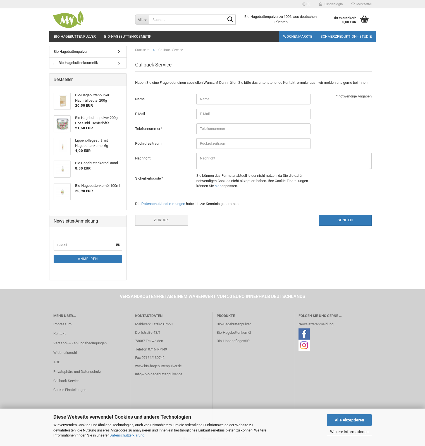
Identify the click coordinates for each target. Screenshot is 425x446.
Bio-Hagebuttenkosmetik (127, 36)
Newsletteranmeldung (316, 324)
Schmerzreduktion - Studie (346, 36)
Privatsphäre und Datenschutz (77, 371)
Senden (345, 220)
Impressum (62, 324)
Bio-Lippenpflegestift (233, 341)
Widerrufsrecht (65, 352)
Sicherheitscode (148, 178)
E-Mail (140, 114)
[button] (306, 4)
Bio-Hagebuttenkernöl (234, 332)
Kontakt (59, 333)
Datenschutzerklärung (126, 435)
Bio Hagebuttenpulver (75, 36)
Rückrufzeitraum (148, 143)
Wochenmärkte (297, 36)
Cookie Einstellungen (69, 390)
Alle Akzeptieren (349, 420)
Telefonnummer (148, 129)
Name (140, 99)
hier (218, 186)
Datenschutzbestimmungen (163, 204)
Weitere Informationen (349, 432)
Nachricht (143, 158)
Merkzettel (361, 4)
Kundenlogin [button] (331, 4)
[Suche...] (142, 20)
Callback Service (66, 381)
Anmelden (88, 259)
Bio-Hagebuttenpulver (234, 324)
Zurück (161, 220)
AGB (56, 362)
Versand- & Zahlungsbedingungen (80, 343)
